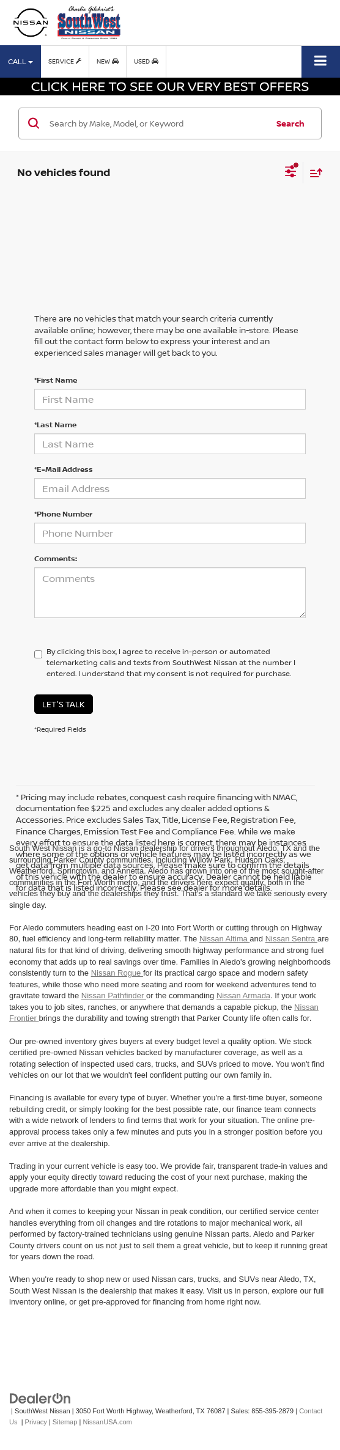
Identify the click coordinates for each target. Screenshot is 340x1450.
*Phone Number (63, 514)
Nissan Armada (243, 995)
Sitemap (65, 1422)
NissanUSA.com (107, 1422)
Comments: (55, 558)
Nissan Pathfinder (113, 995)
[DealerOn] (40, 1397)
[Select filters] (290, 173)
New (108, 61)
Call (20, 61)
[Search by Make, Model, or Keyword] (156, 123)
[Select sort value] (313, 172)
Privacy (36, 1422)
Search (290, 123)
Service (64, 61)
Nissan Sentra (291, 938)
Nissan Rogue (117, 972)
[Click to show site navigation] (320, 61)
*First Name (55, 380)
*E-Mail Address (63, 469)
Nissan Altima (224, 938)
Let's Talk (63, 704)
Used (146, 61)
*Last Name (55, 424)
